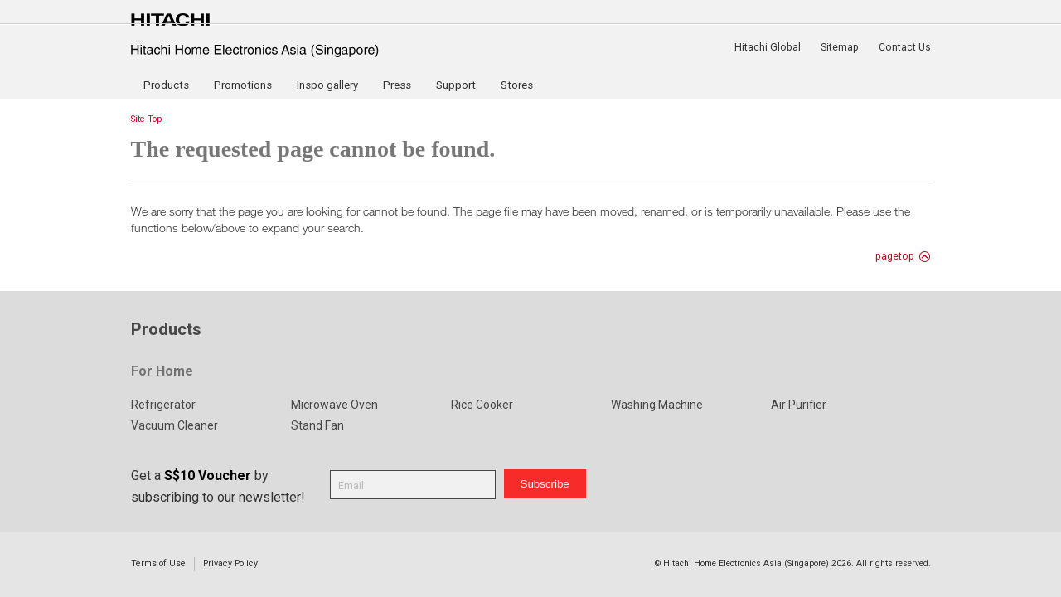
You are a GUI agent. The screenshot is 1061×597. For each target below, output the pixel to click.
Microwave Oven (334, 404)
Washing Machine (657, 404)
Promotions (243, 85)
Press (397, 85)
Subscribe (545, 484)
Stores (517, 85)
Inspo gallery (327, 85)
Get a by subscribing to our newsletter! (218, 486)
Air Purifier (798, 404)
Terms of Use (158, 563)
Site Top (146, 119)
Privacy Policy (230, 563)
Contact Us (905, 47)
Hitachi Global (767, 47)
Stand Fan (317, 425)
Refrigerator (163, 404)
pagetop (894, 256)
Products (166, 85)
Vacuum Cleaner (174, 425)
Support (456, 85)
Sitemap (840, 47)
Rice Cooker (482, 404)
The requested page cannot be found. (313, 149)
